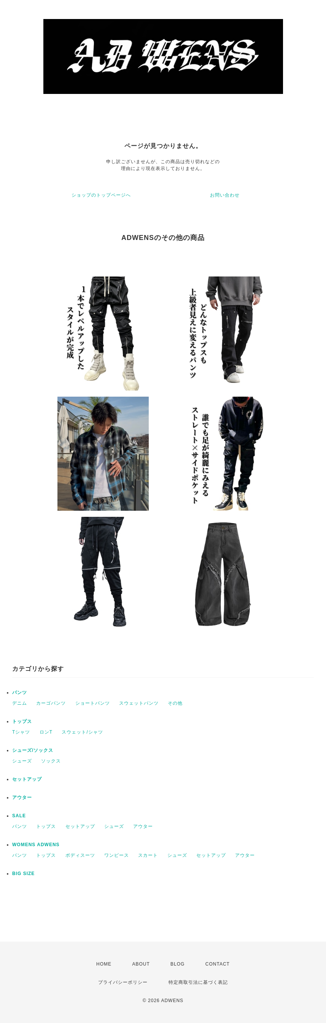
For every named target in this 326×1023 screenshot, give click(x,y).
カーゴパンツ (51, 703)
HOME (103, 964)
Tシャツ (21, 732)
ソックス (51, 761)
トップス (22, 721)
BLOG (177, 964)
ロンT (46, 732)
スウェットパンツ (139, 703)
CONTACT (217, 964)
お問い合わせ (225, 195)
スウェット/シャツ (82, 732)
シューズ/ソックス (32, 750)
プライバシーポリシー (123, 982)
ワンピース (116, 855)
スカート (148, 855)
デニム (19, 703)
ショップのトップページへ (101, 195)
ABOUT (140, 964)
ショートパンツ (92, 703)
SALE (19, 815)
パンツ (19, 692)
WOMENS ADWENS (36, 844)
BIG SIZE (23, 873)
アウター (22, 797)
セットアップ (27, 779)
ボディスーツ (80, 855)
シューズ (22, 761)
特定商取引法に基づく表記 (198, 982)
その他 (175, 703)
